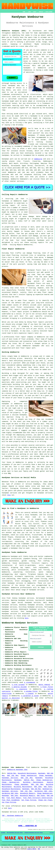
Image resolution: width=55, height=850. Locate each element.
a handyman (16, 680)
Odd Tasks (48, 787)
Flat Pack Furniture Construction (37, 798)
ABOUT (35, 12)
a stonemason (29, 682)
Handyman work (7, 159)
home (9, 673)
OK (39, 849)
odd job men (23, 172)
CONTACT (41, 12)
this (9, 495)
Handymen (41, 773)
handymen (14, 556)
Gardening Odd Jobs (43, 791)
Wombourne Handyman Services (20, 623)
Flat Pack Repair (14, 798)
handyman (44, 63)
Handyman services (9, 614)
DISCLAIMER (48, 12)
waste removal (44, 684)
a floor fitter (47, 687)
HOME (24, 12)
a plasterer (21, 689)
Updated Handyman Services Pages (34, 832)
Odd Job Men (12, 775)
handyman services (15, 583)
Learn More (31, 849)
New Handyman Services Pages (15, 832)
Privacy (52, 832)
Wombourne (38, 159)
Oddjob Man (29, 780)
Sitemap (3, 832)
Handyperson (47, 789)
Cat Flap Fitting (28, 800)
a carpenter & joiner (30, 696)
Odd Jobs (38, 787)
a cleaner (30, 693)
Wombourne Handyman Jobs (17, 769)
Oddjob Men (11, 773)
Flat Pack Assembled (10, 800)
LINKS (29, 12)
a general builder (19, 687)
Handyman (25, 789)
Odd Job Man (27, 778)
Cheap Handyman (45, 775)
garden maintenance (10, 561)
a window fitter (31, 691)
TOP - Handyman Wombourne (12, 815)
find (8, 598)
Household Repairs (27, 793)
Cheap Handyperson (29, 775)
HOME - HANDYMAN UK (27, 826)
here (26, 618)
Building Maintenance (33, 782)
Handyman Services (10, 778)
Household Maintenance (27, 773)
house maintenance (21, 563)
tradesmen (15, 700)
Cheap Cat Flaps (45, 800)
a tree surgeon (18, 684)
